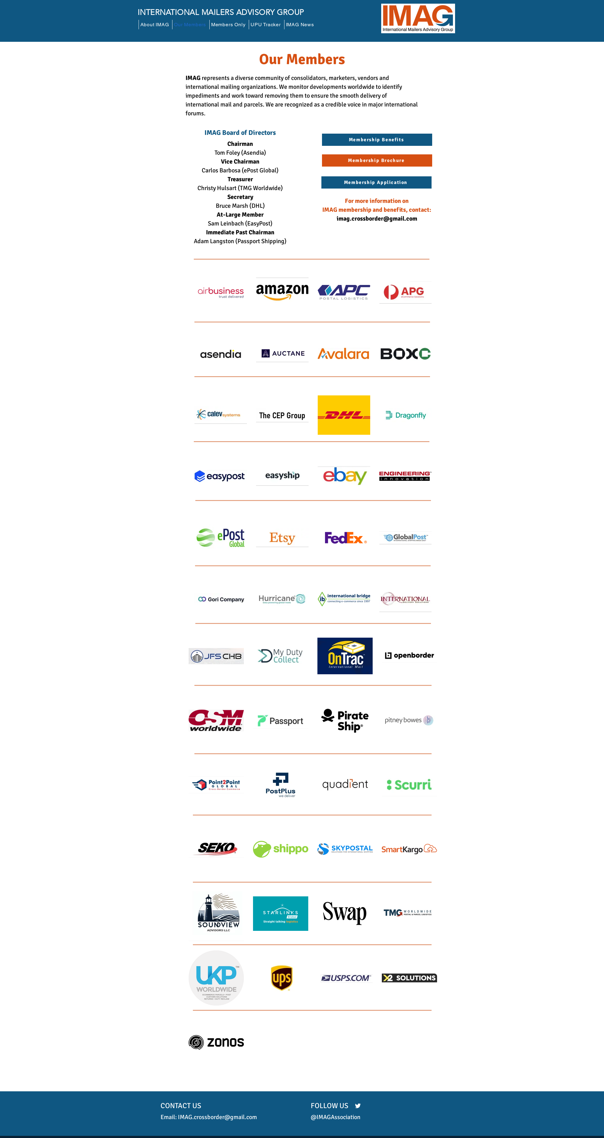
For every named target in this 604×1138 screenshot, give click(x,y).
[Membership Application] (376, 182)
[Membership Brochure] (377, 160)
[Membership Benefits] (377, 140)
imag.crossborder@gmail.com (377, 218)
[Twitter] (358, 1106)
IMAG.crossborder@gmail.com (217, 1117)
